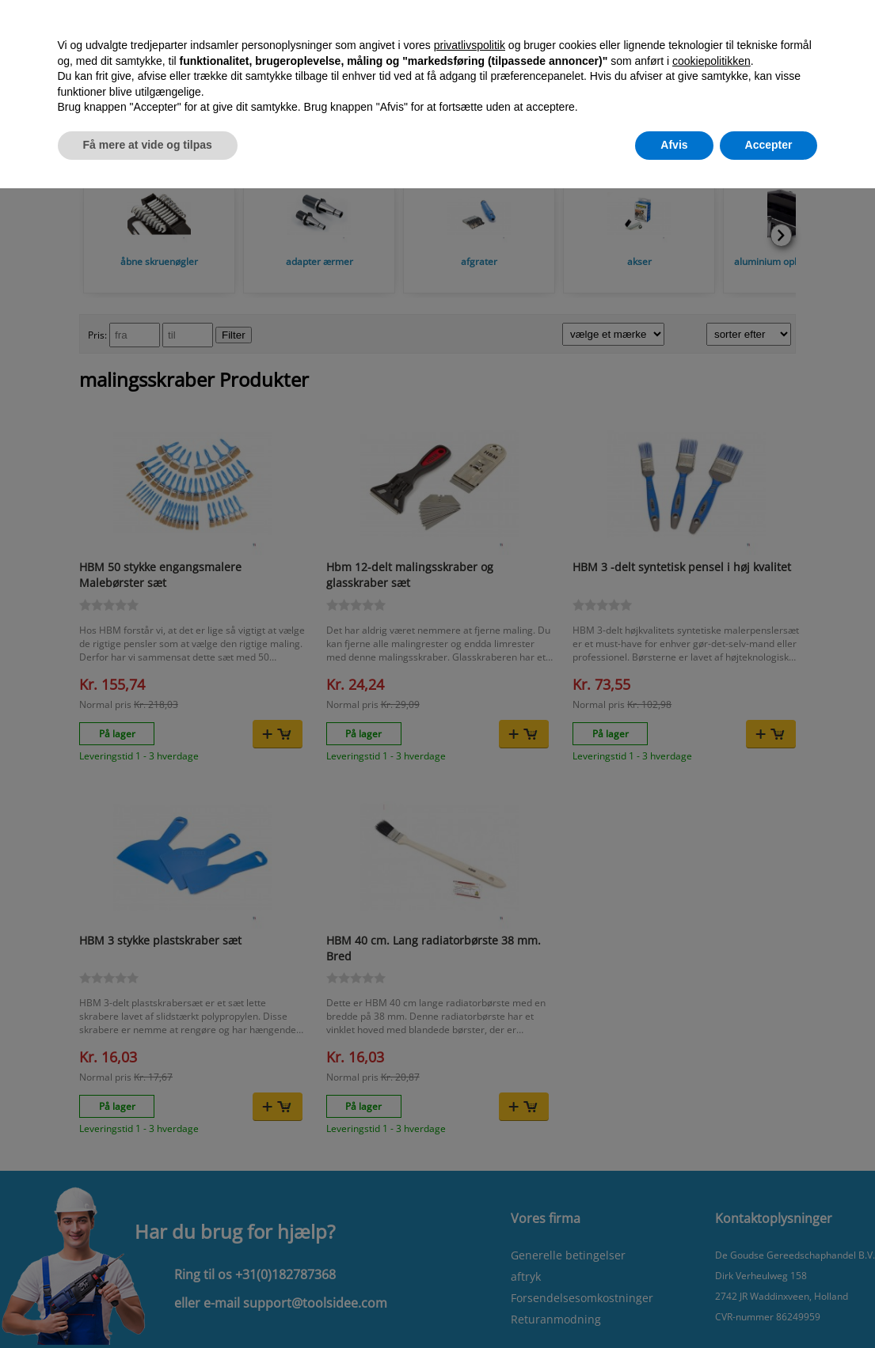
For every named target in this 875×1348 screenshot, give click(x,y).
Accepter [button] (769, 144)
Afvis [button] (673, 144)
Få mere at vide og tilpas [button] (147, 144)
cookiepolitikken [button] (711, 61)
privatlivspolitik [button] (469, 45)
